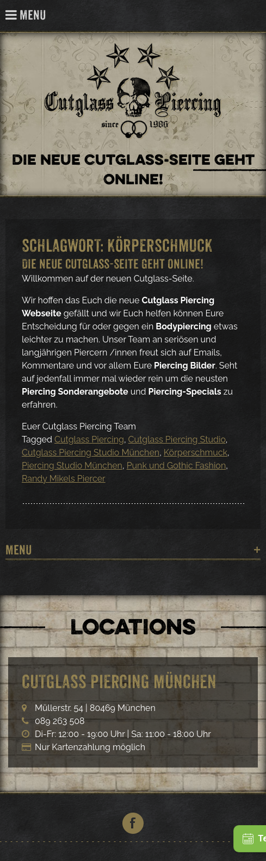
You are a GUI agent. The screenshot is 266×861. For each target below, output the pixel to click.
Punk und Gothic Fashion (176, 465)
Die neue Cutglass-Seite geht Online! (112, 264)
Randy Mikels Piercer (64, 478)
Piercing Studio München (72, 465)
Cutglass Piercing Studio (177, 439)
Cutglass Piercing (252, 16)
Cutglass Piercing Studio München (90, 452)
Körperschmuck (195, 452)
